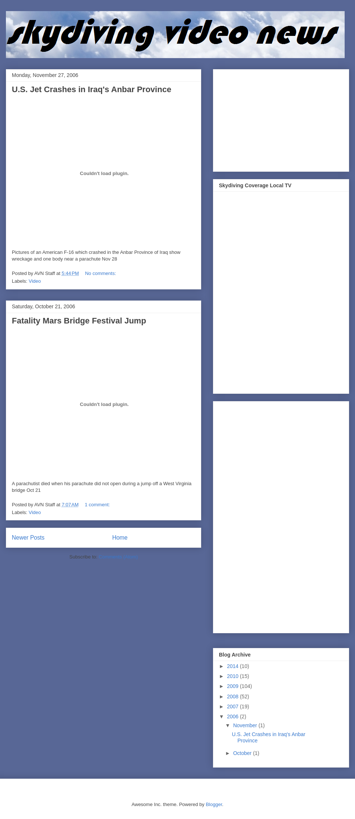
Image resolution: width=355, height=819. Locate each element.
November (245, 725)
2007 (233, 706)
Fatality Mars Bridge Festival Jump (79, 320)
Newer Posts (28, 537)
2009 (233, 686)
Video (35, 281)
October (243, 753)
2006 (233, 716)
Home (120, 537)
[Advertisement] (274, 118)
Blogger (214, 804)
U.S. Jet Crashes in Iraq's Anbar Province (91, 89)
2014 (233, 666)
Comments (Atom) (118, 557)
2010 (233, 676)
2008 (233, 696)
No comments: (101, 273)
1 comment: (98, 504)
